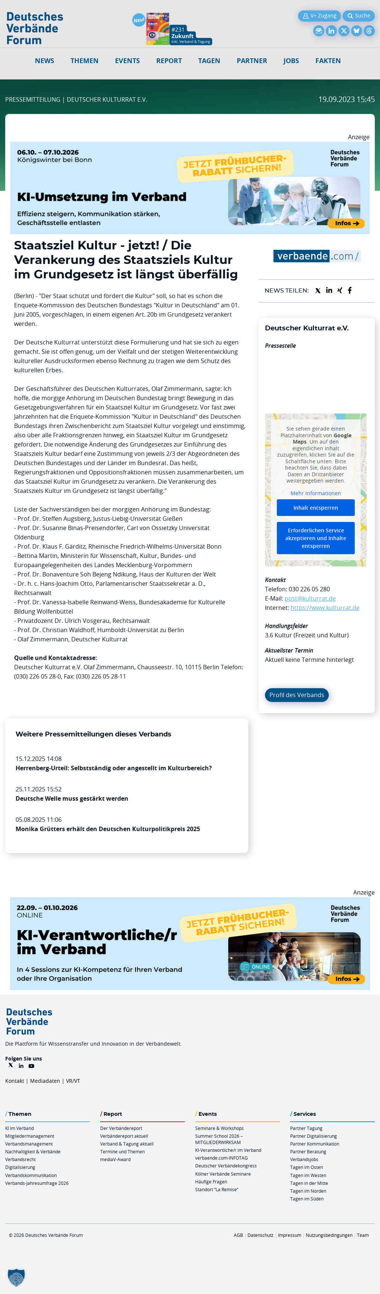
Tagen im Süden (307, 1199)
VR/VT (73, 1080)
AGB (238, 1235)
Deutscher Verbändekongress (226, 1166)
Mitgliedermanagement (29, 1136)
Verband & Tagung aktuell (127, 1144)
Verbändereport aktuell (124, 1136)
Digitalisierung (20, 1167)
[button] (16, 1277)
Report (169, 60)
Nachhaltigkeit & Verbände (32, 1151)
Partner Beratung (308, 1151)
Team (363, 1235)
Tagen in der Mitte (309, 1183)
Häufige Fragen (211, 1181)
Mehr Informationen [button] (316, 493)
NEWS (44, 60)
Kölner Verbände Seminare (223, 1174)
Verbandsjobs (304, 1159)
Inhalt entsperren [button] (316, 507)
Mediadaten (45, 1080)
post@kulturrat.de (310, 598)
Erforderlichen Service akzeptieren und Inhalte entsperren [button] (315, 538)
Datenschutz (260, 1235)
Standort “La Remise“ (216, 1189)
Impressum (289, 1235)
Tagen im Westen (308, 1175)
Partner (252, 60)
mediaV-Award (115, 1159)
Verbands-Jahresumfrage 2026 (37, 1183)
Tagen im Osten (306, 1167)
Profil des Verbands (296, 695)
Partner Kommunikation (314, 1144)
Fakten (328, 60)
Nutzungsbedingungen (329, 1235)
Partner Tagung (306, 1128)
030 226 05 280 (309, 589)
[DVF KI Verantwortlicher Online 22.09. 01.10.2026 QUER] (190, 902)
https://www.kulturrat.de (325, 608)
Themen (85, 60)
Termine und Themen (122, 1151)
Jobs (291, 60)
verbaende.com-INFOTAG (221, 1158)
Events (127, 60)
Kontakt (14, 1080)
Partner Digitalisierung (313, 1136)
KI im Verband (19, 1128)
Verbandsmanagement (29, 1144)
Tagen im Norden (308, 1191)
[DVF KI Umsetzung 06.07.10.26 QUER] (190, 146)
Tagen (209, 60)
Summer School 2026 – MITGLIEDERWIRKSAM (219, 1139)
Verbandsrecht (20, 1159)
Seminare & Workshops (219, 1128)
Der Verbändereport (121, 1128)
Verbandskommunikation (31, 1175)
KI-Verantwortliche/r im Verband (228, 1150)
